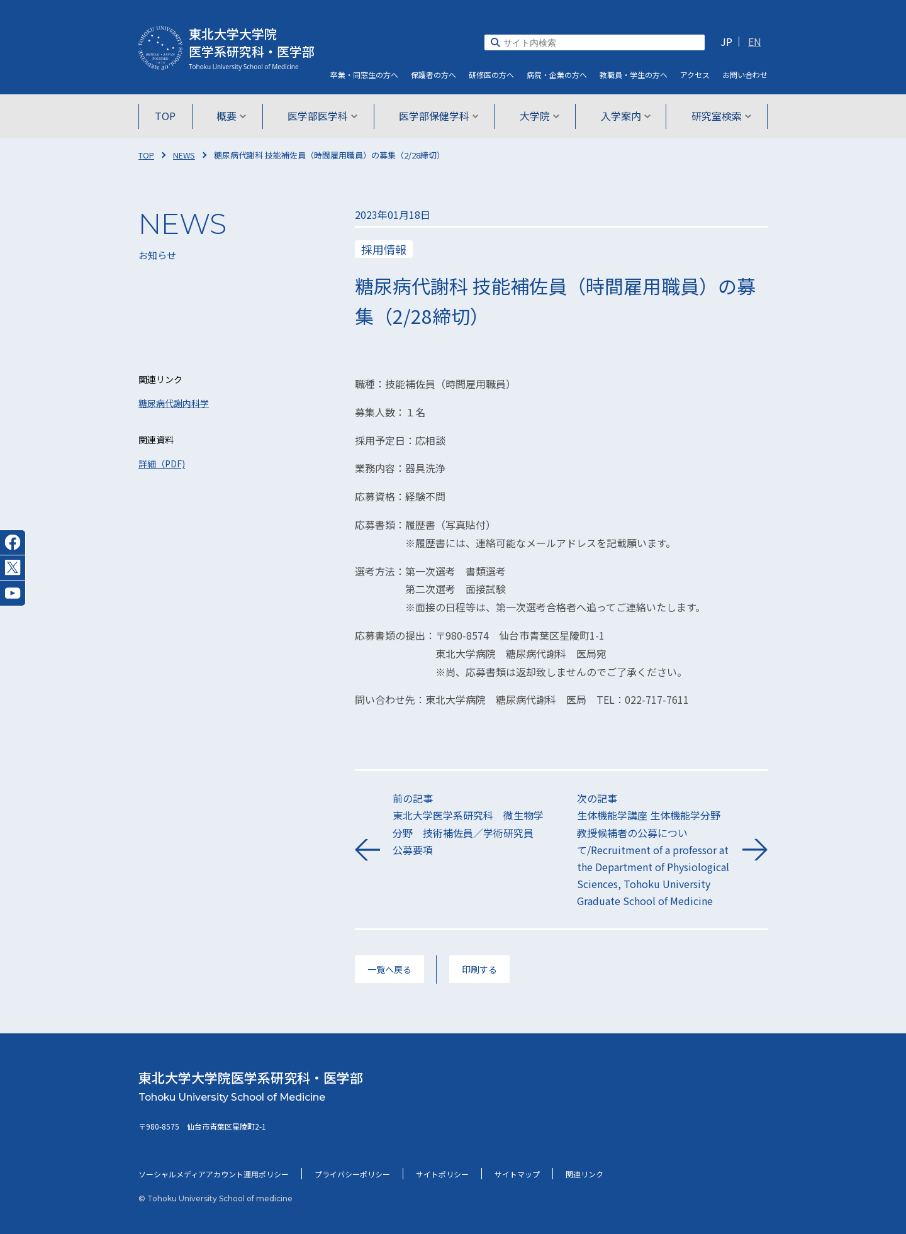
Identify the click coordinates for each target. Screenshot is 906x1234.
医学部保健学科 (439, 115)
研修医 (491, 74)
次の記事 (653, 850)
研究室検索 (718, 115)
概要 (234, 115)
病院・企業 (557, 74)
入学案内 (623, 115)
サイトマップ (517, 1174)
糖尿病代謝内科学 (173, 403)
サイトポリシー (442, 1174)
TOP (168, 115)
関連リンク (584, 1174)
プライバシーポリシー (352, 1174)
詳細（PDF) (161, 463)
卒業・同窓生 (364, 74)
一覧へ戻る (389, 969)
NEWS (184, 155)
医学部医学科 (324, 115)
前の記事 (469, 825)
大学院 (538, 115)
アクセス (695, 74)
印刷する (479, 969)
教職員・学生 (634, 74)
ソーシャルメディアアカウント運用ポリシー (213, 1174)
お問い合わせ (745, 74)
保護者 (433, 74)
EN (754, 41)
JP (726, 41)
